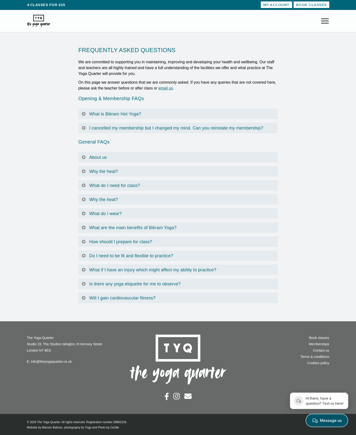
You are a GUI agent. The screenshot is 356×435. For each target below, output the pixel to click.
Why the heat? (99, 171)
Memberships (319, 344)
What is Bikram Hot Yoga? (111, 114)
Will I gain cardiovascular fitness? (118, 298)
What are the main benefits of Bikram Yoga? (129, 227)
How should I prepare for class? (116, 241)
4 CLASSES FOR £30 (46, 5)
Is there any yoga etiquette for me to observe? (130, 284)
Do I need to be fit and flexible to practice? (127, 255)
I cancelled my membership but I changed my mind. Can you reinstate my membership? (172, 128)
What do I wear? (101, 213)
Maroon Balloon (52, 427)
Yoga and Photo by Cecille (102, 427)
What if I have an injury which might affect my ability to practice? (148, 269)
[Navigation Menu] (325, 20)
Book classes (319, 338)
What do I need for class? (110, 185)
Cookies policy (318, 363)
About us (94, 157)
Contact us (321, 350)
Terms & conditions (314, 357)
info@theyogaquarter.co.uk (51, 361)
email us (165, 88)
